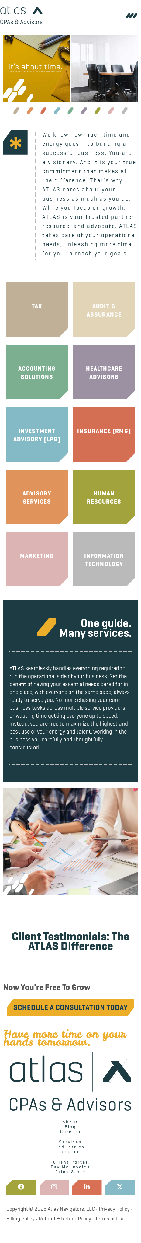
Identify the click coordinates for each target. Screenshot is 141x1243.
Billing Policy (20, 1218)
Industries (70, 1146)
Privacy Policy (114, 1209)
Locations (70, 1151)
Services (70, 1142)
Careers (70, 1131)
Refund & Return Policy (65, 1218)
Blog (71, 1126)
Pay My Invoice (70, 1166)
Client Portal (70, 1162)
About (70, 1121)
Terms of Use (110, 1218)
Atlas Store (70, 1171)
